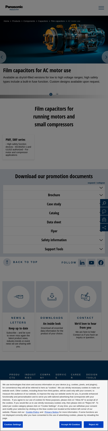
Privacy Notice (52, 412)
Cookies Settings (12, 424)
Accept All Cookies (70, 424)
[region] (54, 405)
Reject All (93, 424)
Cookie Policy (32, 412)
